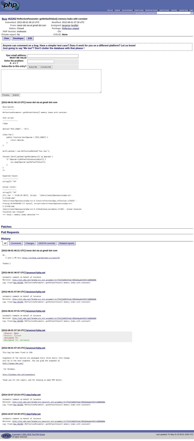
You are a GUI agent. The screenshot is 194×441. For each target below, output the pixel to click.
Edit (30, 38)
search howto (164, 10)
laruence (66, 25)
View (6, 38)
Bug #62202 (18, 283)
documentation (127, 10)
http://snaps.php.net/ (13, 365)
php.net (110, 10)
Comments (16, 243)
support (117, 10)
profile (75, 25)
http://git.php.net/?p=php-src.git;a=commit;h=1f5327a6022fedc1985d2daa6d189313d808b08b (54, 280)
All (5, 243)
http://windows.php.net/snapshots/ (19, 376)
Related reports (66, 243)
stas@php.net (33, 396)
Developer (18, 38)
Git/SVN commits (46, 243)
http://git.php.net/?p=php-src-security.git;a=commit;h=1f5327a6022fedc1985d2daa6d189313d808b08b (58, 404)
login (191, 10)
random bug (183, 10)
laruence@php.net (35, 272)
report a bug (139, 10)
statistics (174, 10)
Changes (29, 243)
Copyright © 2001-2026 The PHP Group (28, 436)
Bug (4, 18)
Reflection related (70, 28)
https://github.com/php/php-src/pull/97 (41, 258)
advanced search (151, 10)
